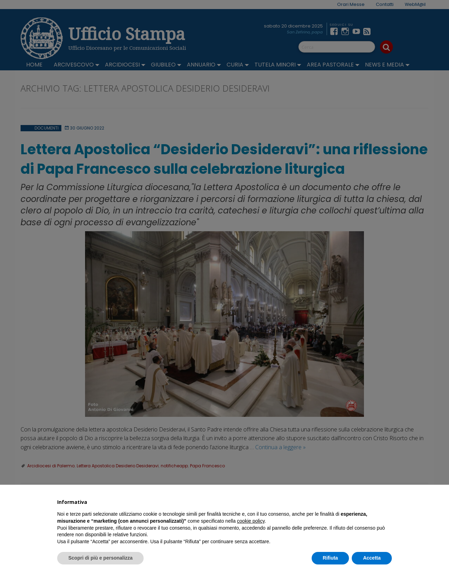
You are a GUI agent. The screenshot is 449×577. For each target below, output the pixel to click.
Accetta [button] (372, 558)
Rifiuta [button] (330, 558)
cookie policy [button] (251, 521)
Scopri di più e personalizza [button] (100, 558)
